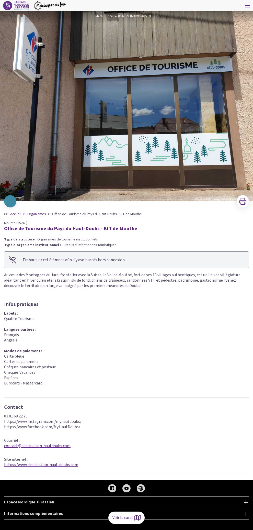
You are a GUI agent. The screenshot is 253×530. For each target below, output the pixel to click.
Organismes (36, 214)
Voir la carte (126, 518)
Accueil (15, 214)
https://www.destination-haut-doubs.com (41, 465)
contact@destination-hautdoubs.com (37, 446)
